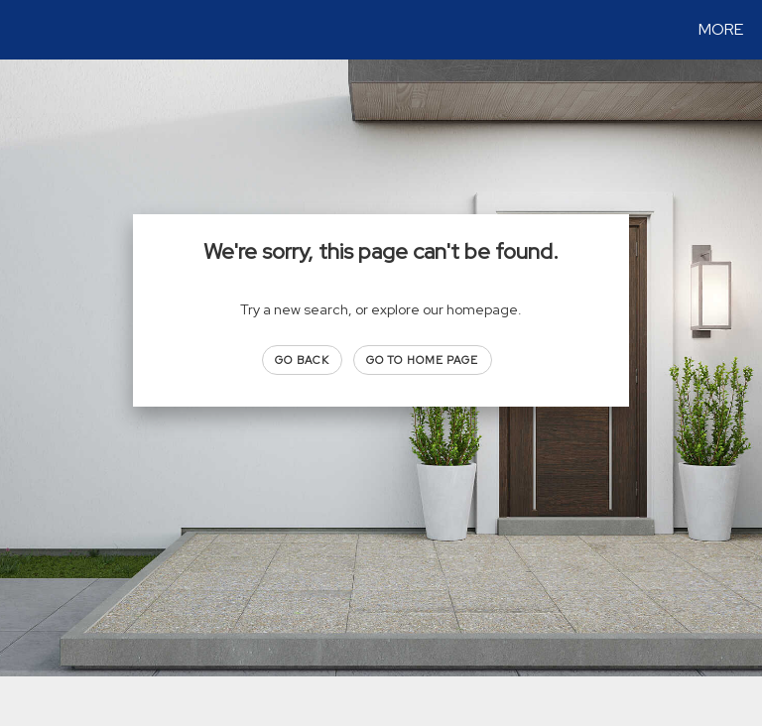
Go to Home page (422, 360)
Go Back (302, 360)
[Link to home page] (19, 30)
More (720, 29)
